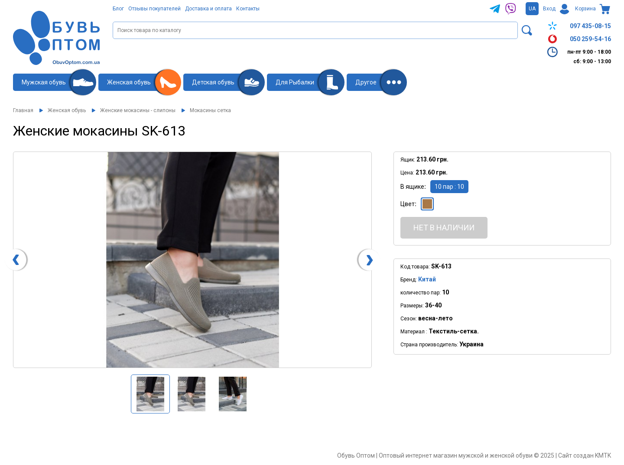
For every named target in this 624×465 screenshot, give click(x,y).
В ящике (412, 186)
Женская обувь (129, 82)
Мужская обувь (44, 82)
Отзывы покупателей (154, 9)
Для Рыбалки (295, 82)
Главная (23, 110)
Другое (366, 82)
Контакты (248, 9)
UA (532, 9)
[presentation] (15, 260)
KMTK (603, 455)
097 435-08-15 (578, 25)
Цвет (407, 203)
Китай (427, 279)
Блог (118, 9)
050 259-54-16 (578, 38)
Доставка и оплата (208, 9)
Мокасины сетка (210, 110)
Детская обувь (213, 82)
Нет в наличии (443, 227)
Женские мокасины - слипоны (138, 110)
